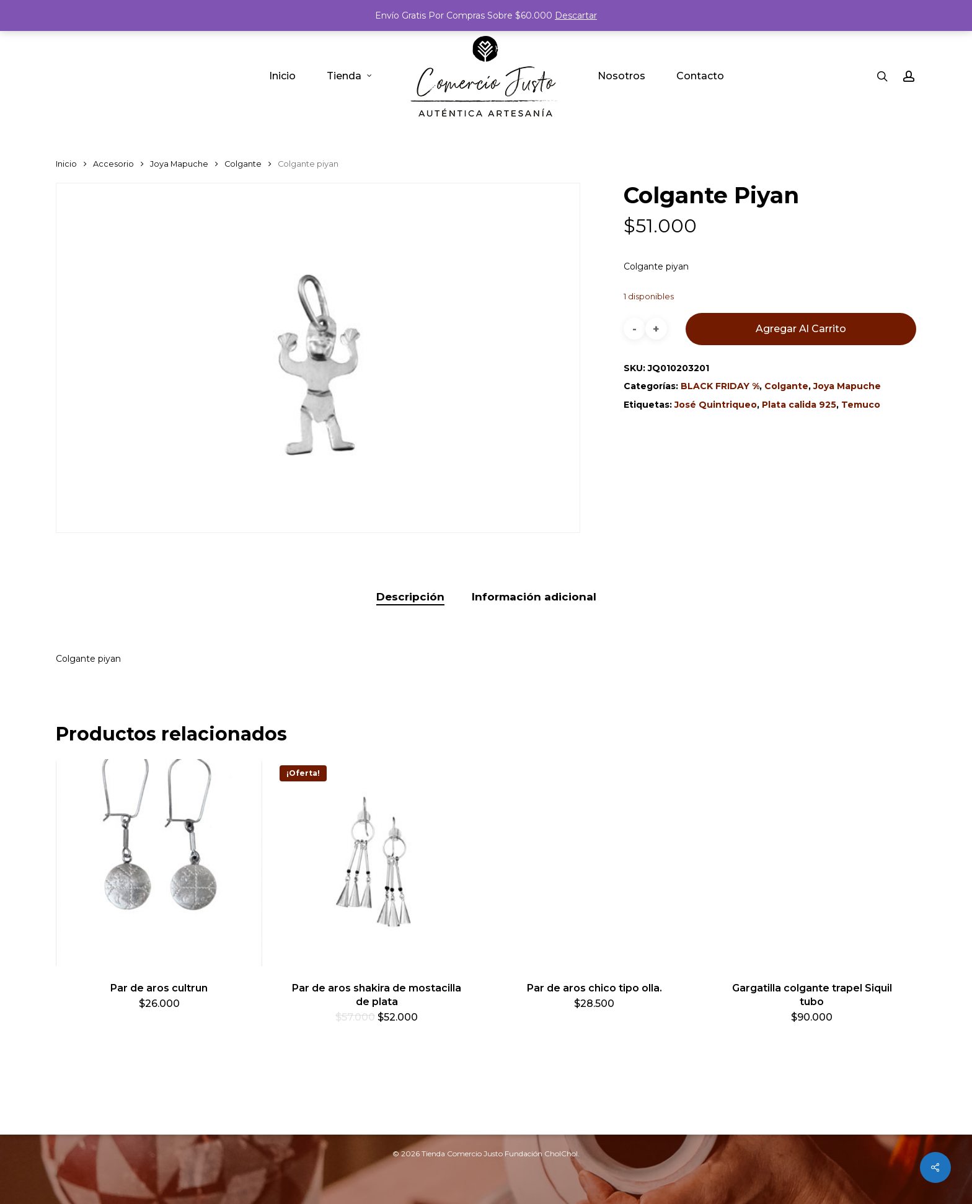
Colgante (243, 164)
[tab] (410, 597)
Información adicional (534, 597)
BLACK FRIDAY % (720, 386)
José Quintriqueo (715, 404)
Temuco (860, 404)
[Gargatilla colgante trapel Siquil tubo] (812, 862)
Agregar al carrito (801, 329)
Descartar (576, 15)
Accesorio (113, 164)
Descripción (410, 597)
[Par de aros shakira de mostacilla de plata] (376, 862)
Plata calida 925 (799, 404)
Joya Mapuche (179, 164)
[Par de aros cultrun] (159, 862)
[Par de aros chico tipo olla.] (594, 862)
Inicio (66, 164)
